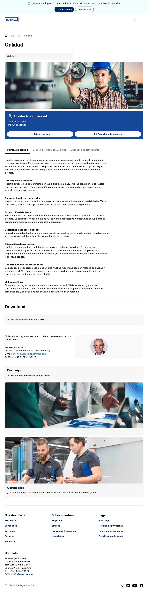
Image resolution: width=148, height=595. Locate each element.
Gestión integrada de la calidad (49, 150)
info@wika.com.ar (16, 125)
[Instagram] (122, 585)
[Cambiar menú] (140, 20)
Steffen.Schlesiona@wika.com (30, 354)
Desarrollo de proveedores (85, 150)
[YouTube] (135, 585)
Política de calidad (17, 150)
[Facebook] (141, 585)
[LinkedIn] (128, 585)
